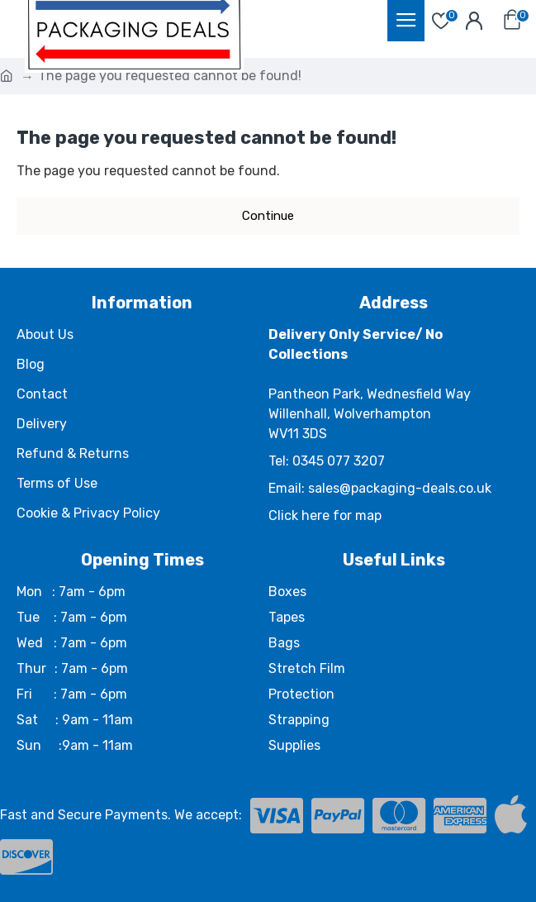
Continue (268, 215)
